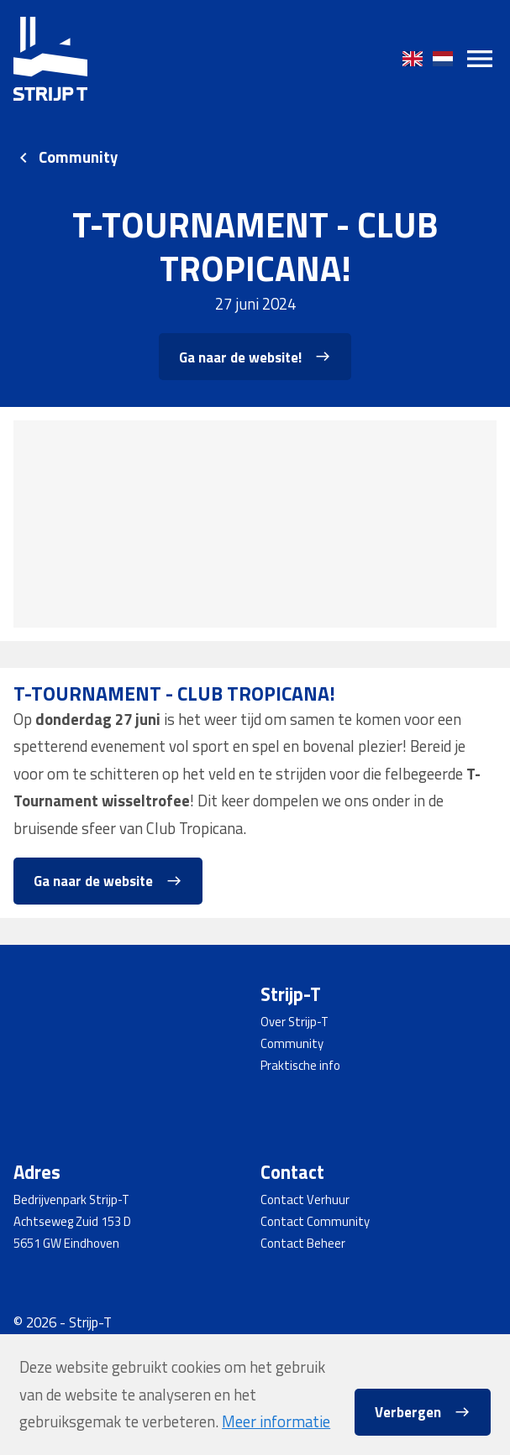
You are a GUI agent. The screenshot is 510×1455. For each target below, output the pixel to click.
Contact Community (315, 1221)
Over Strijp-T (294, 1021)
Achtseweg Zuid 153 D (72, 1221)
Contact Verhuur (305, 1199)
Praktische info (300, 1065)
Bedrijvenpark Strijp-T (71, 1199)
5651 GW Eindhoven (66, 1243)
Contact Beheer (302, 1243)
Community (78, 157)
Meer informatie (276, 1421)
